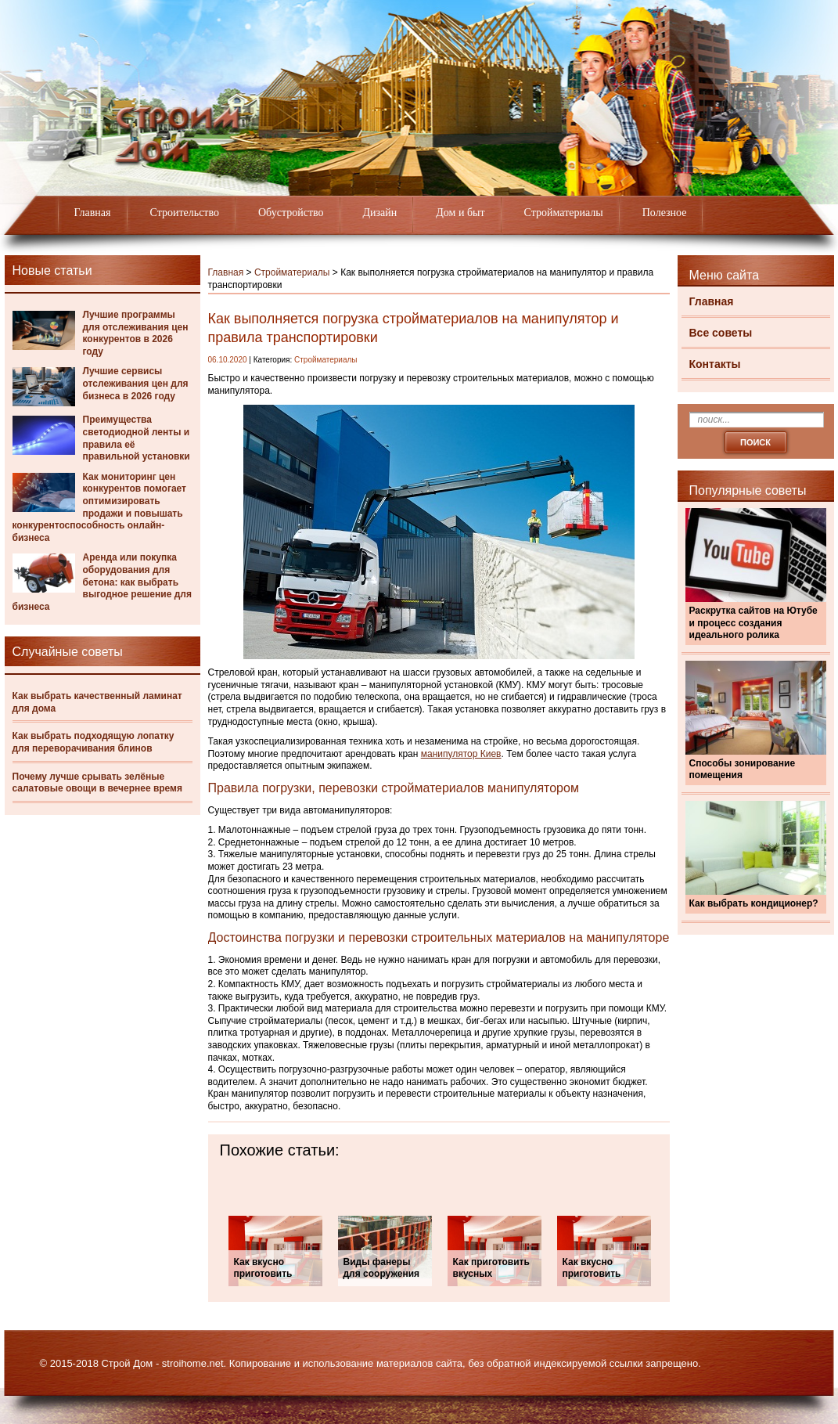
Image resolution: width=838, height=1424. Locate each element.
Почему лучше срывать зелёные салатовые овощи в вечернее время (98, 783)
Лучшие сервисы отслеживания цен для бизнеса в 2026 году (136, 383)
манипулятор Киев (461, 753)
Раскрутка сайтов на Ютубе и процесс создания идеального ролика (753, 622)
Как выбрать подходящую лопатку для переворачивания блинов (93, 742)
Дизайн (380, 212)
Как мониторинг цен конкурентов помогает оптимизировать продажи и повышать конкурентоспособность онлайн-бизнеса (100, 507)
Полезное (664, 212)
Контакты (715, 364)
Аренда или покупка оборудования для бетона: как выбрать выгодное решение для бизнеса (102, 581)
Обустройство (291, 212)
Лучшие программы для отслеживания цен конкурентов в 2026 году (136, 333)
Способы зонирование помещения (742, 769)
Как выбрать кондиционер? (753, 903)
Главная (92, 212)
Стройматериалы (563, 212)
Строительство (184, 212)
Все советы (721, 332)
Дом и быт (460, 212)
